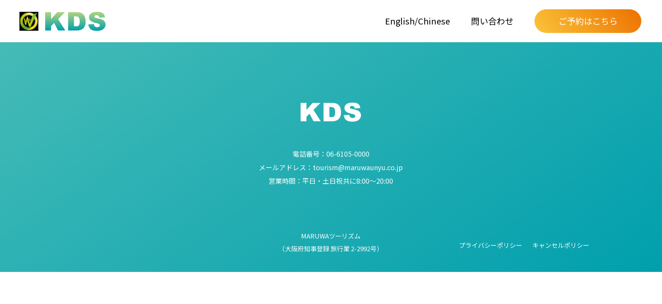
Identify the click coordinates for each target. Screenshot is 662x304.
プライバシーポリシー (490, 245)
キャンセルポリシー (560, 245)
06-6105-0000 (331, 154)
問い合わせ (492, 21)
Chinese (434, 21)
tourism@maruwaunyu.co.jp (331, 167)
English (400, 21)
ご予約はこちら (588, 21)
